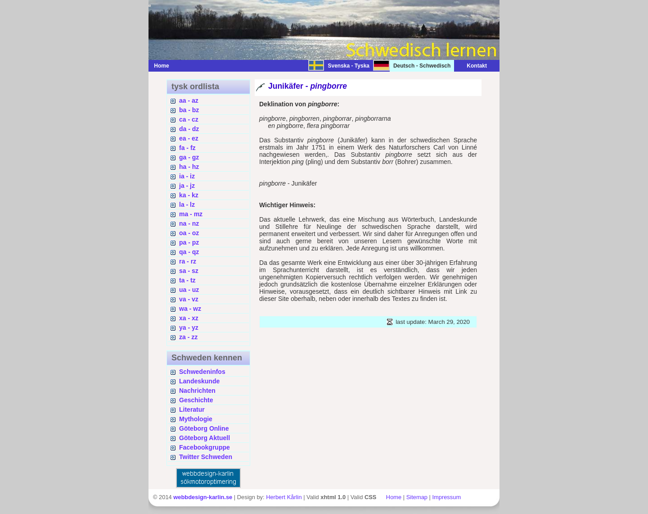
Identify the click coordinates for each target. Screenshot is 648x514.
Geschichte (196, 400)
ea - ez (188, 138)
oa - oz (189, 233)
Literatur (192, 409)
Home (161, 66)
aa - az (188, 100)
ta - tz (187, 280)
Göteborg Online (204, 428)
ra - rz (187, 261)
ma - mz (190, 214)
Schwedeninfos (202, 371)
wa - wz (190, 308)
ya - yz (188, 327)
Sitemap (417, 497)
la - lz (187, 204)
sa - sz (188, 270)
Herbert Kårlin (284, 497)
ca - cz (188, 119)
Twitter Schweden (205, 456)
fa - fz (187, 147)
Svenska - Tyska (348, 66)
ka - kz (188, 195)
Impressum (446, 497)
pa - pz (189, 242)
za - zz (188, 337)
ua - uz (189, 289)
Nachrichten (197, 390)
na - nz (189, 223)
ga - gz (189, 157)
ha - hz (189, 166)
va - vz (188, 299)
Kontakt (472, 66)
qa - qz (189, 251)
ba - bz (189, 110)
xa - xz (188, 318)
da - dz (189, 128)
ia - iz (187, 176)
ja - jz (187, 185)
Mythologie (195, 419)
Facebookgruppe (204, 447)
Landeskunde (199, 381)
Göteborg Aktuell (204, 437)
